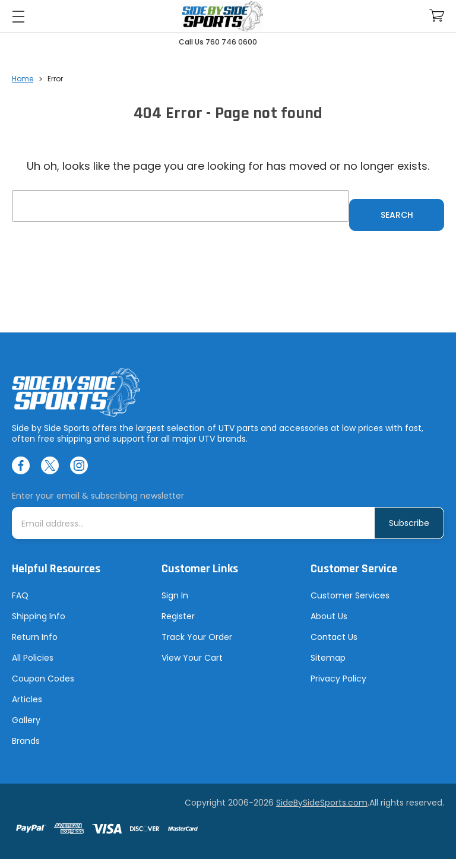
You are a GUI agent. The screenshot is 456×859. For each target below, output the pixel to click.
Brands (26, 741)
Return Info (35, 637)
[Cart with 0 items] (436, 15)
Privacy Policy (338, 678)
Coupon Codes (43, 678)
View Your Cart (192, 658)
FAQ (20, 595)
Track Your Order (197, 637)
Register (178, 616)
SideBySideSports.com (322, 803)
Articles (27, 699)
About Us (329, 616)
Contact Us (334, 637)
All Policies (32, 658)
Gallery (26, 720)
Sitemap (328, 658)
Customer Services (350, 595)
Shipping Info (38, 616)
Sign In (175, 595)
